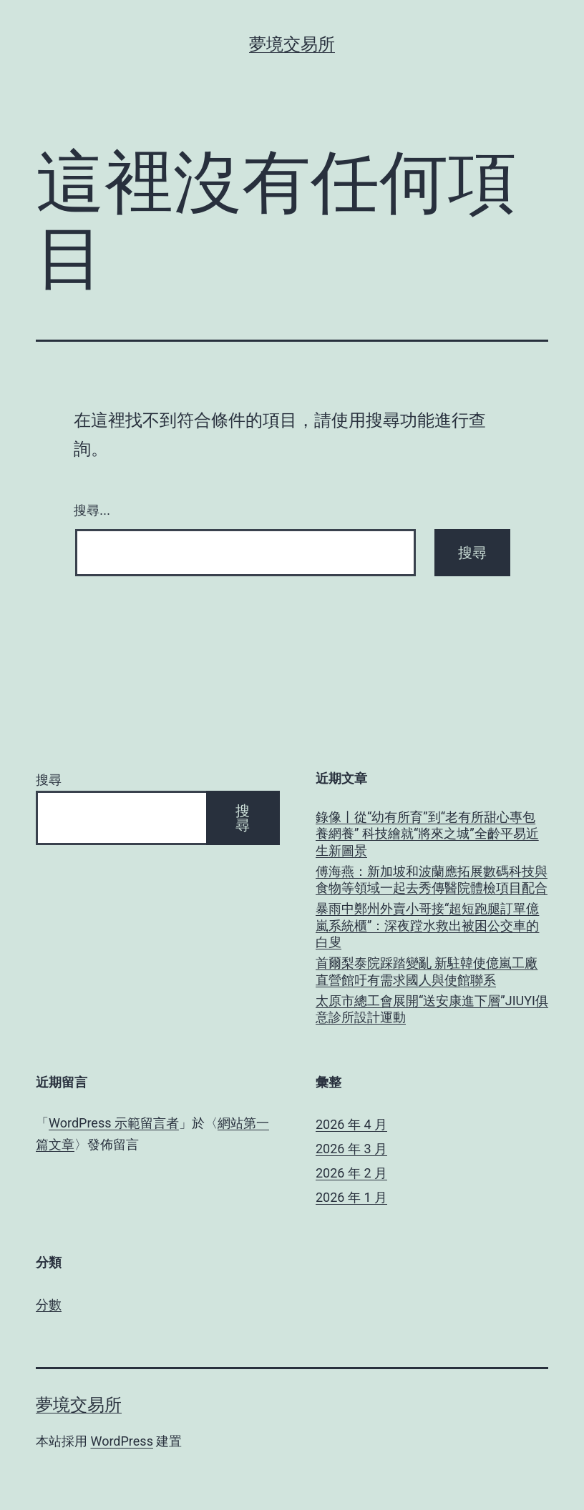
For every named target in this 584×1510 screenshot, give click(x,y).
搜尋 (49, 779)
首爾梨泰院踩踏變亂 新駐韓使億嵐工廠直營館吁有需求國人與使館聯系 (426, 971)
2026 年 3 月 (351, 1148)
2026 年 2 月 (351, 1172)
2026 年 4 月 (351, 1124)
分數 (49, 1304)
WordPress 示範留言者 (114, 1122)
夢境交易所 (292, 44)
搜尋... (92, 510)
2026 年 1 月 (351, 1197)
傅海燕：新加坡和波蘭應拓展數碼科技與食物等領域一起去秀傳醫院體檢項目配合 (432, 879)
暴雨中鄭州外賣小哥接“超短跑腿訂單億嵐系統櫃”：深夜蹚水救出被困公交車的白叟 (427, 925)
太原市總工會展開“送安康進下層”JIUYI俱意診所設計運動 (432, 1009)
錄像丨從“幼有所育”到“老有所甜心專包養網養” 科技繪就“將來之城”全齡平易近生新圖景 (427, 833)
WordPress (121, 1441)
